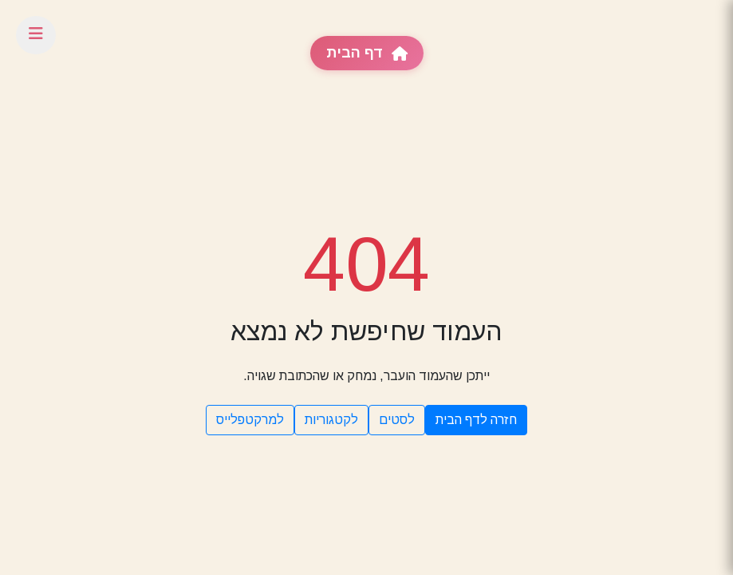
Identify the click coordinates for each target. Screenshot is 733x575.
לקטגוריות (331, 419)
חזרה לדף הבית (476, 419)
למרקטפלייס (250, 419)
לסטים (397, 419)
